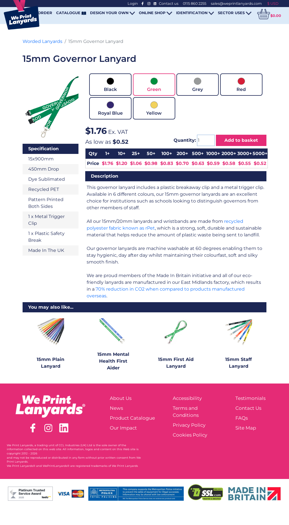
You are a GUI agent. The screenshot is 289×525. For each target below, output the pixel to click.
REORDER (42, 12)
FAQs (241, 418)
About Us (121, 398)
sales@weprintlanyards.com (236, 3)
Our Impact (123, 428)
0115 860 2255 (194, 3)
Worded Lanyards (42, 41)
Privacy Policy (189, 425)
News (116, 408)
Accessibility (187, 398)
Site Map (245, 428)
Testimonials (250, 398)
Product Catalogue (132, 418)
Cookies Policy (190, 435)
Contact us (168, 3)
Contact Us (248, 408)
